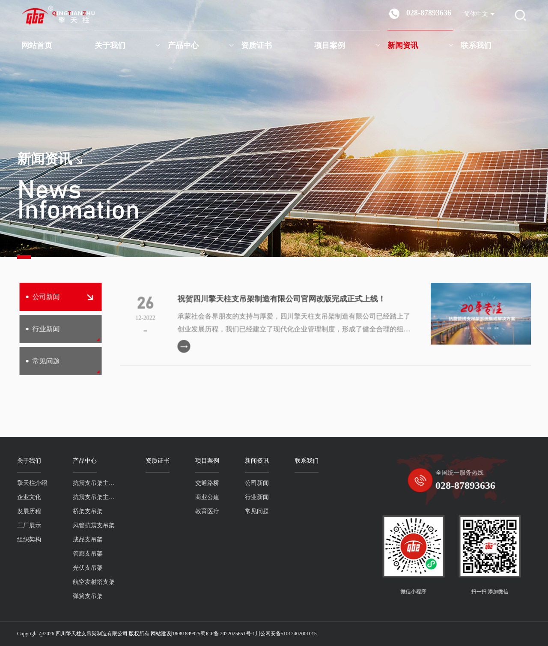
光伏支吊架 (81, 568)
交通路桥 (201, 483)
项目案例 (329, 45)
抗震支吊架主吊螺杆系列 (89, 483)
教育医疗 (201, 511)
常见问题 (37, 361)
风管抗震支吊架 (87, 525)
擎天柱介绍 (26, 483)
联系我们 (476, 45)
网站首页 (36, 45)
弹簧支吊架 (81, 596)
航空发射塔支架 (87, 582)
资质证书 (256, 45)
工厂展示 (23, 525)
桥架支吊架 (81, 511)
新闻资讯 (402, 45)
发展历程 (23, 511)
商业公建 (201, 497)
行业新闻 (37, 328)
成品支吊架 (81, 539)
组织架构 (23, 539)
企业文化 (23, 497)
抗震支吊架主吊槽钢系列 (89, 497)
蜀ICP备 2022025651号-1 (227, 634)
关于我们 (110, 45)
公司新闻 (54, 296)
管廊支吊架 (81, 553)
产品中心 (183, 45)
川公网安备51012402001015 (286, 634)
